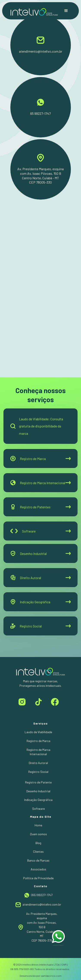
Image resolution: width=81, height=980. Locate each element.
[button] (66, 10)
